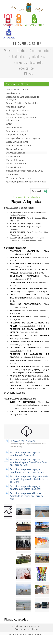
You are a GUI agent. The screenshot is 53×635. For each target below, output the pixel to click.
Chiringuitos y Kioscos (17, 110)
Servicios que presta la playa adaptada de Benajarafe (25, 454)
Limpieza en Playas (16, 134)
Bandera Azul (13, 93)
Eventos (10, 124)
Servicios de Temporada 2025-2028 (24, 171)
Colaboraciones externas (26, 626)
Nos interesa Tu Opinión (19, 145)
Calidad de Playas (15, 107)
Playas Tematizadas (16, 163)
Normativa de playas (17, 142)
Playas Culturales (15, 160)
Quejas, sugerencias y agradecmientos (26, 181)
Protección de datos (26, 629)
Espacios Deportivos (16, 114)
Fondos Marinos (14, 127)
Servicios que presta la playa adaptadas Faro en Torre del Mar (27, 471)
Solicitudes (12, 174)
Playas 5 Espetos (14, 167)
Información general (17, 131)
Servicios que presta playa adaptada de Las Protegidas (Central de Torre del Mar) (29, 479)
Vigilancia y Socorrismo (18, 178)
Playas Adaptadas (15, 153)
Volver (8, 50)
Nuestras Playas (14, 149)
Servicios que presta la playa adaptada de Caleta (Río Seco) (25, 487)
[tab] (8, 20)
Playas (28, 73)
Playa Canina (13, 156)
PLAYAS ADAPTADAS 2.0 (22, 440)
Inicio (21, 50)
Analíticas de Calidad (17, 89)
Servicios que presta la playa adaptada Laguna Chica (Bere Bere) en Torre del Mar (28, 462)
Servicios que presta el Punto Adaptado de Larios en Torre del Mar (27, 496)
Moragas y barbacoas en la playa (23, 138)
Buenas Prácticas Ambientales (22, 103)
